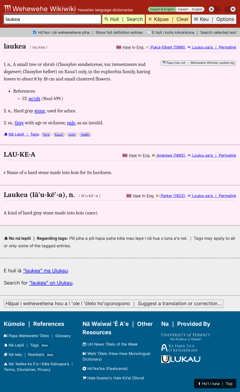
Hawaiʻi (183, 9)
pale (71, 123)
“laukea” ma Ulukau (45, 271)
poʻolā (34, 98)
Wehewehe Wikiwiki (40, 9)
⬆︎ (215, 383)
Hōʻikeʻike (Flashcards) (105, 368)
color (72, 134)
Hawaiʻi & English (162, 9)
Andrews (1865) (168, 155)
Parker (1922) (170, 195)
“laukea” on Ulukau (50, 283)
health (85, 134)
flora (46, 134)
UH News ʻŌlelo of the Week (110, 344)
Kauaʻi (59, 134)
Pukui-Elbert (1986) (165, 47)
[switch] (214, 9)
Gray (19, 123)
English (197, 9)
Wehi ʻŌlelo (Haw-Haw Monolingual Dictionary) (116, 356)
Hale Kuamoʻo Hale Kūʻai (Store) (113, 378)
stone (39, 111)
